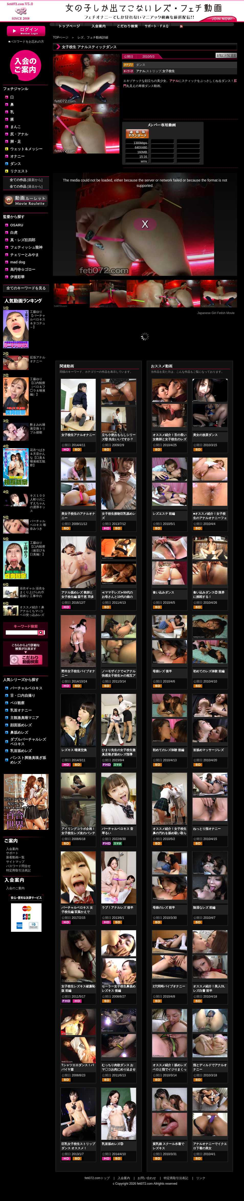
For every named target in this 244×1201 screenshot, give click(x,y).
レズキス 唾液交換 (74, 750)
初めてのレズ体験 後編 (168, 750)
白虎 (13, 232)
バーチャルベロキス (26, 688)
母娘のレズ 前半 (164, 907)
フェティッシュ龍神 (26, 247)
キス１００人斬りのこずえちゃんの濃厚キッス (37, 503)
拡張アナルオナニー (37, 359)
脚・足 (15, 141)
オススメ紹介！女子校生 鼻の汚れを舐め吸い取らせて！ (169, 833)
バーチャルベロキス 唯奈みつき (38, 525)
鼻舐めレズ (19, 732)
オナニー (17, 156)
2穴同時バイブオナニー (169, 986)
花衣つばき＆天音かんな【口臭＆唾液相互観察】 (37, 457)
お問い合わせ (147, 1178)
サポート (12, 853)
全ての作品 (26, 180)
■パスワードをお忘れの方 (26, 41)
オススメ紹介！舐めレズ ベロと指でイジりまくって (169, 1069)
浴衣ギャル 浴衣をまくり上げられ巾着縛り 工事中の (32, 592)
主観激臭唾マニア (24, 718)
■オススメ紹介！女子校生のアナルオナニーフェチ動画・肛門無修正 (210, 518)
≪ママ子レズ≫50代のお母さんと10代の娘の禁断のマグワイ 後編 (117, 597)
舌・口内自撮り (22, 695)
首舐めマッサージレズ (208, 750)
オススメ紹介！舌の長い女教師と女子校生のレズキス (169, 439)
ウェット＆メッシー (26, 149)
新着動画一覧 (15, 857)
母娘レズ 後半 (162, 671)
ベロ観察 (17, 703)
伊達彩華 (17, 277)
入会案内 (12, 849)
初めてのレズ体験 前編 (209, 671)
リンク (200, 1178)
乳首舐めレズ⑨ (112, 1144)
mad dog (17, 262)
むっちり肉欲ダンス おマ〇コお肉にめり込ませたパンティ (119, 1069)
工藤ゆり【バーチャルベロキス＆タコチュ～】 (37, 319)
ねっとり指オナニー (207, 829)
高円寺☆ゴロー (22, 269)
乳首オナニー (21, 710)
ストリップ (153, 71)
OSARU (16, 225)
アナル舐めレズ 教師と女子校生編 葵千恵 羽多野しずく (77, 597)
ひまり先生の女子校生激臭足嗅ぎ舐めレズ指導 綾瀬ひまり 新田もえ (119, 754)
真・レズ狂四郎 (22, 240)
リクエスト (19, 171)
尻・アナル (19, 134)
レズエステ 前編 (164, 513)
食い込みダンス (163, 592)
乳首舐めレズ (21, 751)
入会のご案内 (15, 888)
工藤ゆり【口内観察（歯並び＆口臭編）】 (37, 548)
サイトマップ (15, 861)
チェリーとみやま (24, 255)
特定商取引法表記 (18, 870)
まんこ (15, 127)
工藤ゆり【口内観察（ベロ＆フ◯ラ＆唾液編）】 (37, 386)
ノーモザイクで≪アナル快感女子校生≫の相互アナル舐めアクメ (119, 675)
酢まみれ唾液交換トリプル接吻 (37, 428)
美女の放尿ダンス (205, 435)
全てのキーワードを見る (26, 288)
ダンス (15, 164)
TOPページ (60, 37)
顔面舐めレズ (21, 725)
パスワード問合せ (18, 866)
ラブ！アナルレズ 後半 (117, 907)
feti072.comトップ (97, 1178)
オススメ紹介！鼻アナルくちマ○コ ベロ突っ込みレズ (32, 611)
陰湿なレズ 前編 (204, 907)
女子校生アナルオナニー (78, 435)
